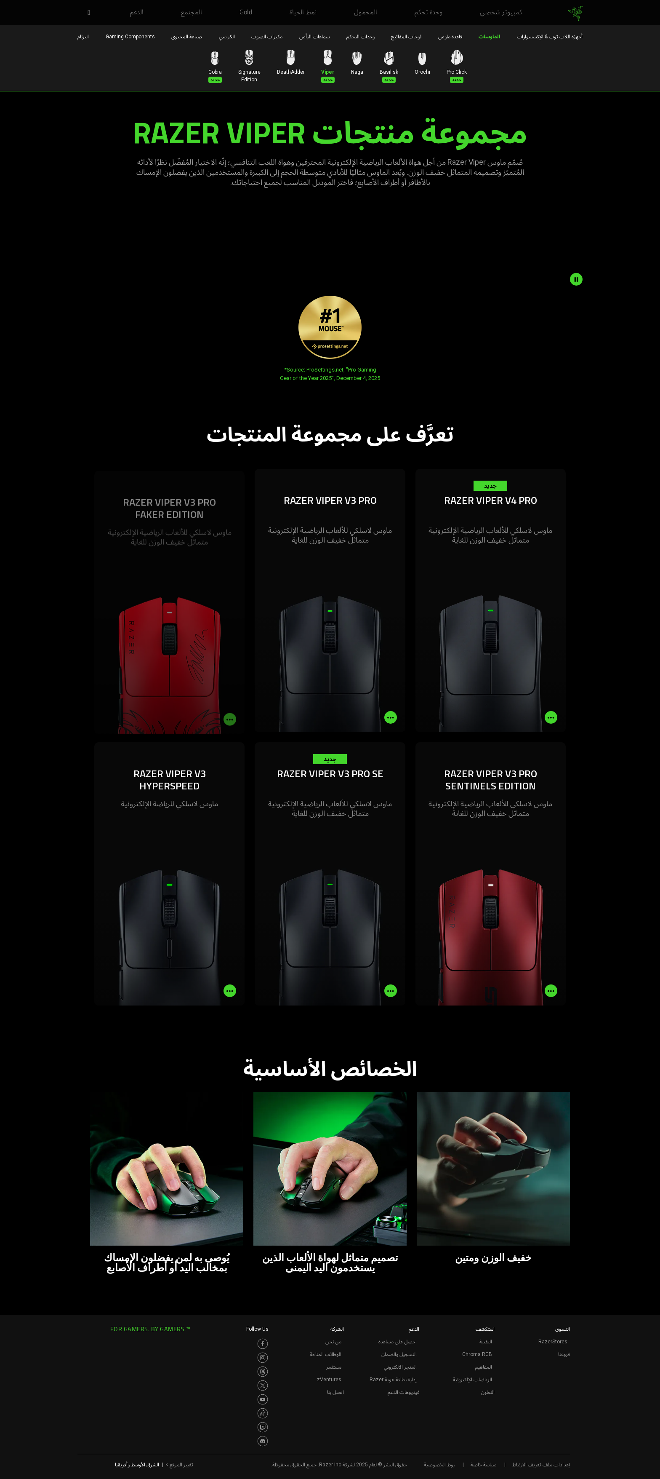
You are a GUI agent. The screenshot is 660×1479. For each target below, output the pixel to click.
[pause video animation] (576, 279)
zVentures (329, 1380)
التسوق (562, 1329)
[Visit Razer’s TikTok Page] (263, 1413)
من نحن (333, 1342)
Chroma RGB (477, 1354)
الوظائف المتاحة (325, 1354)
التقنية (485, 1342)
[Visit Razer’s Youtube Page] (263, 1399)
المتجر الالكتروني (400, 1367)
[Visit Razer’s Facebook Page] (263, 1344)
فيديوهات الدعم (403, 1392)
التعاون (488, 1392)
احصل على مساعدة (397, 1342)
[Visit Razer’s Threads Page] (263, 1371)
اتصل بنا (335, 1392)
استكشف (485, 1329)
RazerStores (552, 1342)
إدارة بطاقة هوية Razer (393, 1380)
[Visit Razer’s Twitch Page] (263, 1427)
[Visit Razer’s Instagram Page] (263, 1358)
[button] (86, 13)
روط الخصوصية (439, 1465)
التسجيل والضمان (399, 1354)
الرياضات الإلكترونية (472, 1380)
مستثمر (333, 1367)
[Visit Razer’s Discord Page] (263, 1441)
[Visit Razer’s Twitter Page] (263, 1385)
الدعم (414, 1329)
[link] (575, 13)
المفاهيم (483, 1367)
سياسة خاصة (483, 1465)
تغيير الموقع (179, 1465)
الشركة (337, 1329)
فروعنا (564, 1354)
